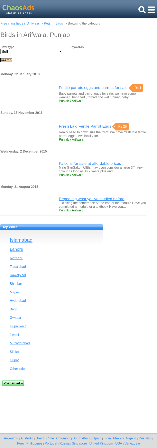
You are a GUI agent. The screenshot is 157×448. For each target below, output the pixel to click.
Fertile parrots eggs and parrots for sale (93, 87)
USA (118, 443)
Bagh (13, 309)
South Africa (82, 438)
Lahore (16, 249)
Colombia (63, 438)
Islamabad (21, 240)
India (107, 438)
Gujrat (14, 360)
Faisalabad (18, 266)
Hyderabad (18, 300)
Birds (59, 23)
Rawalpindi (18, 275)
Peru (20, 443)
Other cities (18, 369)
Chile (50, 438)
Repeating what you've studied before (91, 199)
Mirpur (14, 292)
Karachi (16, 258)
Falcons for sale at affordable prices (90, 163)
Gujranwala (18, 326)
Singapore (79, 443)
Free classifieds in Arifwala (19, 23)
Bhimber (16, 283)
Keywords (77, 47)
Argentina (11, 438)
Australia (26, 438)
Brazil (40, 438)
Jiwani (14, 335)
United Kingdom (101, 443)
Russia (64, 443)
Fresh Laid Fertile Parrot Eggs (85, 126)
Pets (47, 23)
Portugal (51, 443)
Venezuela (132, 443)
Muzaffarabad (20, 343)
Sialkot (15, 352)
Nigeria (131, 438)
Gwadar (15, 317)
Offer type (7, 47)
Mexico (118, 438)
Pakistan (145, 438)
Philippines (34, 443)
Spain (97, 438)
